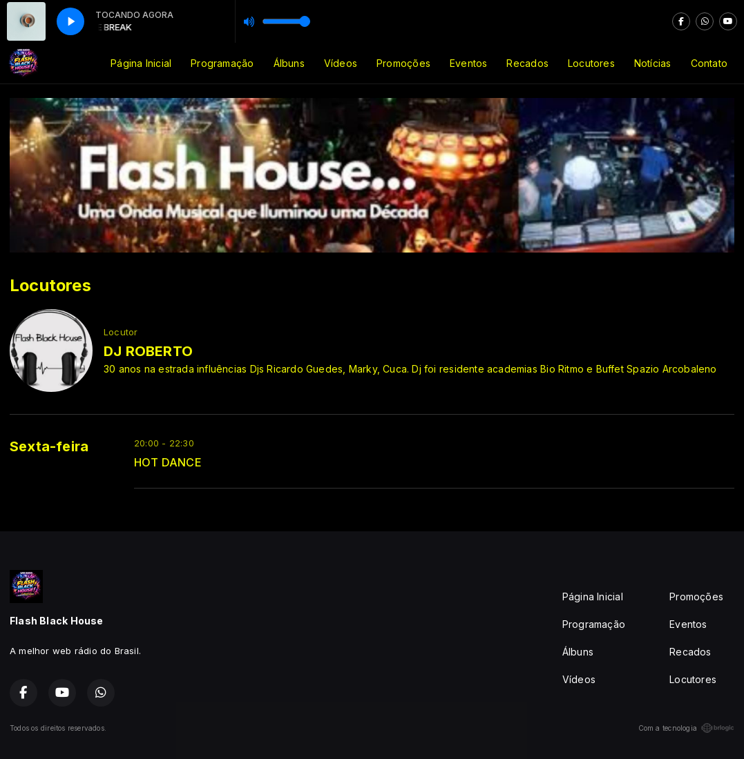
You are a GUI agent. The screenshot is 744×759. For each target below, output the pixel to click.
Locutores (591, 63)
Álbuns (289, 63)
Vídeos (340, 63)
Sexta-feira (49, 446)
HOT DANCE (168, 462)
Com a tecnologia (686, 728)
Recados (527, 63)
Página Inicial (141, 63)
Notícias (652, 63)
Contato (709, 63)
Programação (222, 63)
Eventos (468, 63)
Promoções (403, 63)
